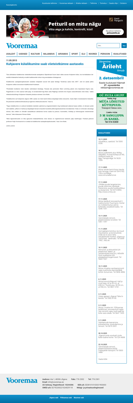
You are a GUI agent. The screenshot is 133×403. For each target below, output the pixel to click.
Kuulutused (119, 54)
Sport (74, 54)
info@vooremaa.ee (56, 382)
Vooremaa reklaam (66, 3)
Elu (83, 54)
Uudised (23, 54)
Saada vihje (113, 3)
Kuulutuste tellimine (49, 3)
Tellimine (93, 3)
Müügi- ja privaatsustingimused (90, 388)
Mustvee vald (79, 398)
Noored (93, 54)
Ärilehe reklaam (81, 3)
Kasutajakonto (11, 5)
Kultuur (35, 54)
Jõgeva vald (53, 398)
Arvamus (63, 54)
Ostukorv (123, 3)
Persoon (105, 54)
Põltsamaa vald (66, 398)
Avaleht (10, 54)
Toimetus (103, 3)
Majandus (49, 54)
